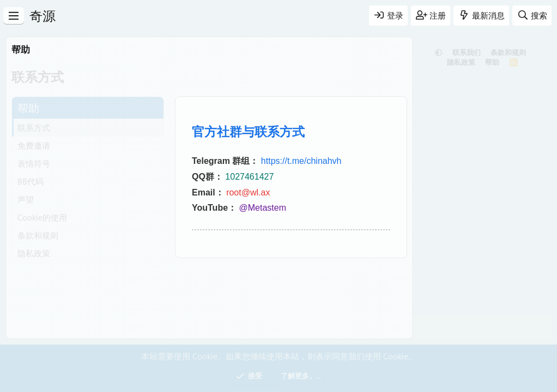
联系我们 (466, 52)
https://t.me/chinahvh (301, 161)
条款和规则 (37, 235)
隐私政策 (33, 253)
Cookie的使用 (42, 217)
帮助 (492, 61)
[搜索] (532, 15)
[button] (438, 52)
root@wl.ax (248, 192)
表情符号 (33, 163)
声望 (25, 199)
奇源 (42, 15)
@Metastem (262, 207)
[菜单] (13, 15)
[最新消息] (481, 15)
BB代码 (30, 181)
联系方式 (33, 127)
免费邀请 (33, 145)
